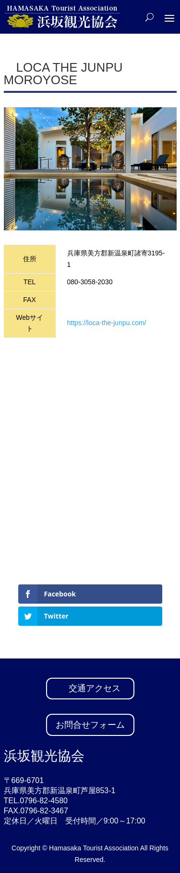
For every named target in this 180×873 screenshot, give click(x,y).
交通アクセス (94, 688)
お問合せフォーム (90, 725)
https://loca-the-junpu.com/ (106, 323)
